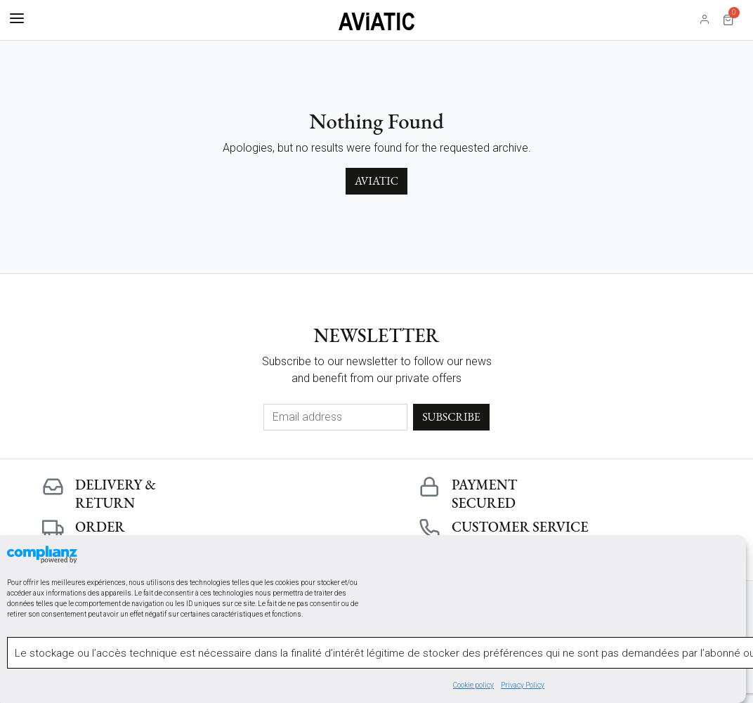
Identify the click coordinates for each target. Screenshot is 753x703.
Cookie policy (473, 686)
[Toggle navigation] (16, 19)
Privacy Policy (522, 686)
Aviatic (376, 180)
